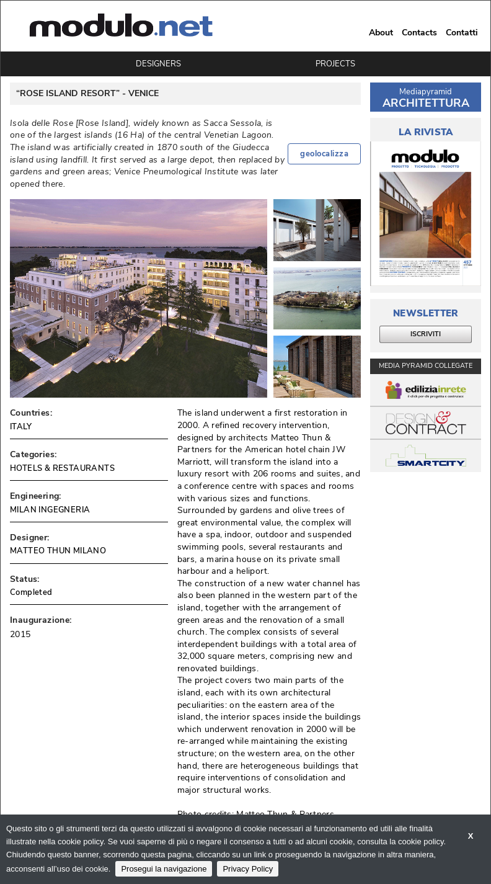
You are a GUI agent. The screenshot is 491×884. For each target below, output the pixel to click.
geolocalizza (324, 153)
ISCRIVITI (425, 334)
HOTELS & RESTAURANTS (62, 468)
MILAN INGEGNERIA (50, 510)
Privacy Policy (248, 868)
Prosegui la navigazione (163, 868)
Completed (31, 592)
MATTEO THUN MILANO (58, 550)
